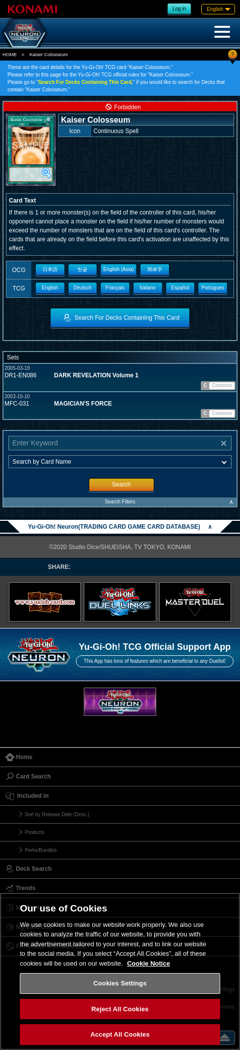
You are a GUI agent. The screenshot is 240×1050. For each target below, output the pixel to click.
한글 (82, 269)
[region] (120, 971)
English (50, 287)
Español (180, 287)
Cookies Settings (120, 983)
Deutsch (82, 287)
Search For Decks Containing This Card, (85, 82)
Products (34, 832)
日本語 (50, 269)
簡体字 (154, 269)
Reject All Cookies (119, 1009)
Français (115, 287)
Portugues (212, 287)
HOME (9, 54)
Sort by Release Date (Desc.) (57, 814)
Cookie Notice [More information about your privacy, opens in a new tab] (148, 963)
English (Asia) (118, 269)
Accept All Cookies (120, 1034)
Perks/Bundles (41, 850)
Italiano (148, 287)
